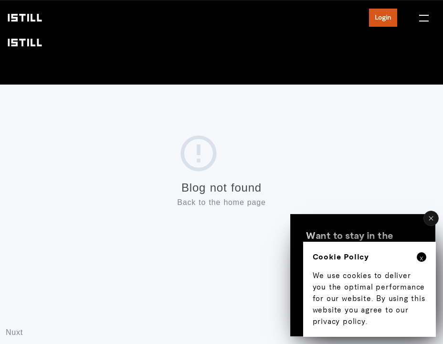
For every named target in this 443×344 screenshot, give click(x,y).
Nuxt (14, 332)
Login (383, 17)
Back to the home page (221, 202)
